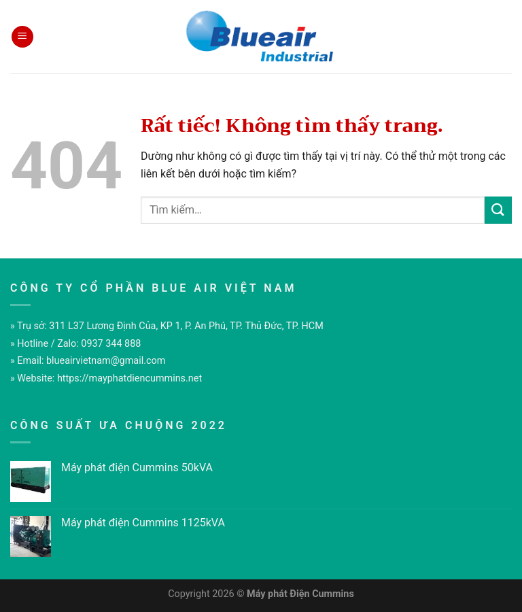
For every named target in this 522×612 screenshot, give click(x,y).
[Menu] (22, 37)
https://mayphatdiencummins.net (129, 378)
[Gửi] (498, 210)
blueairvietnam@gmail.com (105, 361)
